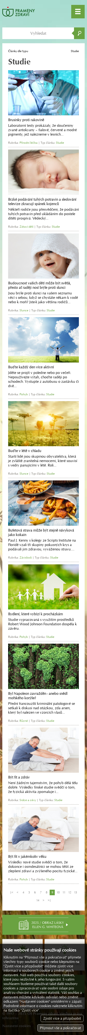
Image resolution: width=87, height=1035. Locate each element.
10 (58, 892)
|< (11, 892)
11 (63, 892)
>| (49, 900)
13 (75, 892)
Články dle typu (18, 51)
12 (69, 892)
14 (37, 900)
